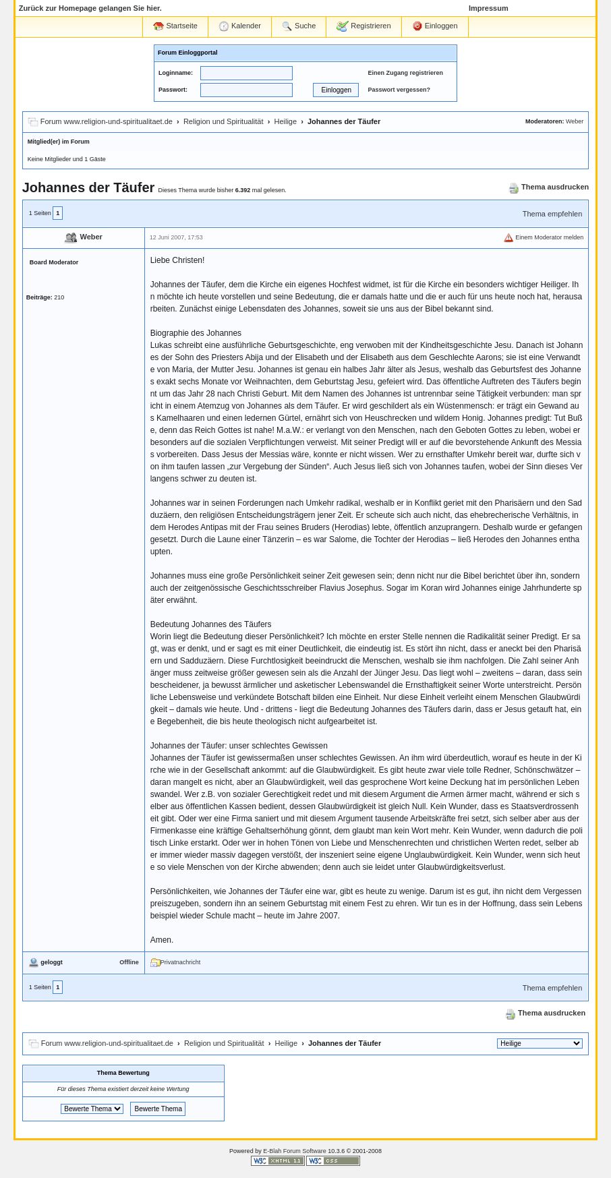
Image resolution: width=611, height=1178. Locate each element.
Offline (129, 962)
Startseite (175, 26)
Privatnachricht (175, 962)
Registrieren (363, 26)
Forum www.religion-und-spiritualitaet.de (106, 121)
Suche (299, 26)
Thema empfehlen (553, 214)
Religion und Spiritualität (223, 121)
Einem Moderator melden (543, 237)
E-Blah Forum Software (294, 1151)
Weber (574, 121)
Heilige (285, 121)
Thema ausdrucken (548, 187)
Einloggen (435, 26)
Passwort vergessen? (399, 89)
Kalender (240, 26)
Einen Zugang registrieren (405, 72)
